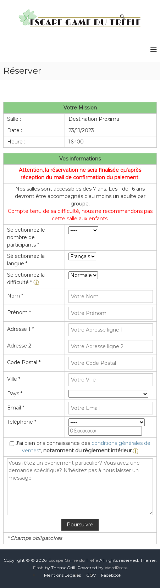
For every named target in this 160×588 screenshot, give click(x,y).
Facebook (111, 575)
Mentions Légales (62, 575)
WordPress (116, 567)
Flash (38, 567)
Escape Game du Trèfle (73, 560)
